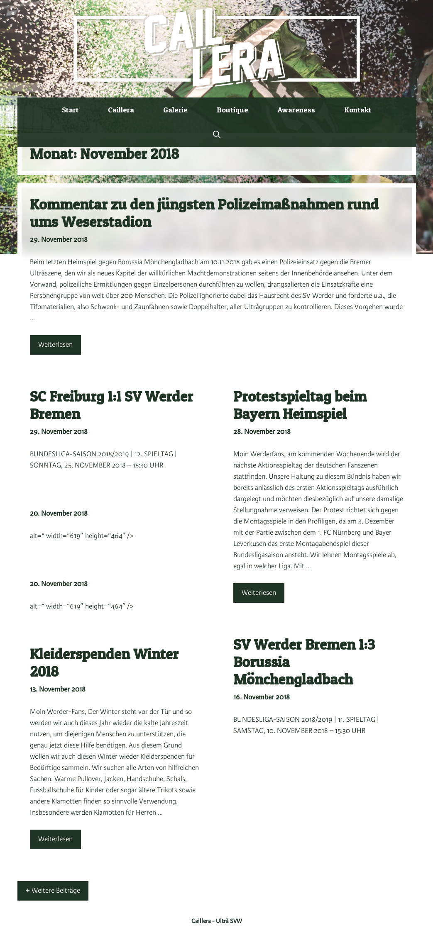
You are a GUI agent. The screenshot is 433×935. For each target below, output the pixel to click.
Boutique (232, 109)
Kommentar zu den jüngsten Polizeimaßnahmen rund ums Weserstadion (204, 213)
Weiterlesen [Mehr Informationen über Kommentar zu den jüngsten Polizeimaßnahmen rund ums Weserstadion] (55, 344)
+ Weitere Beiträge (53, 890)
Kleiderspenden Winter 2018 (104, 662)
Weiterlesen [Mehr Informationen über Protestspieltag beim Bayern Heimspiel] (259, 593)
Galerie (175, 109)
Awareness (296, 109)
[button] (216, 134)
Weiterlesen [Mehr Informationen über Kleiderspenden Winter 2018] (55, 839)
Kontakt (358, 109)
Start (70, 109)
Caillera (121, 109)
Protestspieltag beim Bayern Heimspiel (300, 405)
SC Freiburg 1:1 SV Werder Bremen (111, 405)
